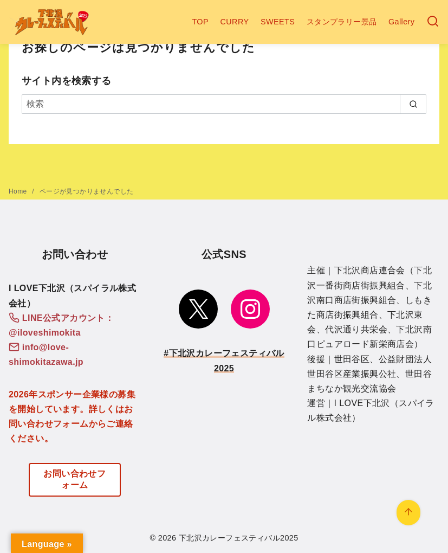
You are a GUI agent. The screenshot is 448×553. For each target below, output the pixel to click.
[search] (413, 104)
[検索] (432, 22)
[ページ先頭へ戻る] (408, 512)
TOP (200, 21)
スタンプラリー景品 (342, 21)
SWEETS (278, 21)
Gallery (401, 21)
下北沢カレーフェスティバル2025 (238, 537)
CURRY (234, 21)
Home (19, 191)
